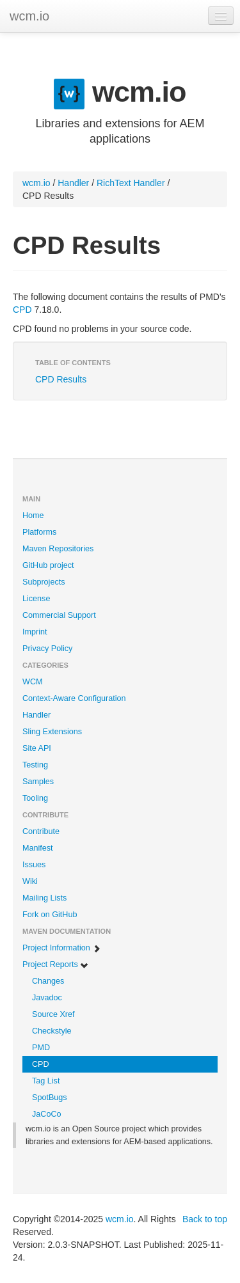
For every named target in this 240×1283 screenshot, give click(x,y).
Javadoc (47, 997)
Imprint (34, 631)
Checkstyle (52, 1031)
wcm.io (29, 16)
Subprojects (43, 582)
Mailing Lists (44, 897)
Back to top (204, 1219)
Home (33, 515)
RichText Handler (131, 183)
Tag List (46, 1080)
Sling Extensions (52, 731)
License (36, 598)
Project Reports (55, 965)
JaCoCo (46, 1114)
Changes (48, 981)
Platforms (39, 532)
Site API (36, 748)
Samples (38, 781)
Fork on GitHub (49, 914)
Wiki (30, 881)
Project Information (61, 948)
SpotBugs (49, 1097)
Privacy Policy (47, 648)
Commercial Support (59, 615)
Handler (73, 183)
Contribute (41, 831)
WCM (32, 681)
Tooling (35, 798)
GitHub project (48, 565)
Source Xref (53, 1014)
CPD (22, 309)
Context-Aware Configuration (73, 698)
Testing (35, 764)
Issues (33, 864)
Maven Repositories (57, 548)
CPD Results (60, 379)
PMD (41, 1047)
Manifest (37, 848)
